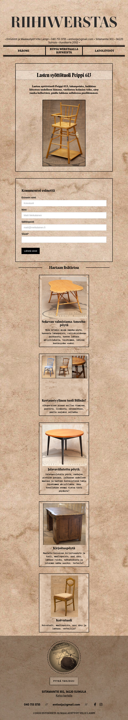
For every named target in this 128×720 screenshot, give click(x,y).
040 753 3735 (32, 704)
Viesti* (25, 234)
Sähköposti (28, 221)
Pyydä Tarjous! (64, 681)
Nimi (24, 209)
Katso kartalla (64, 695)
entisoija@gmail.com (66, 704)
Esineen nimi (29, 197)
